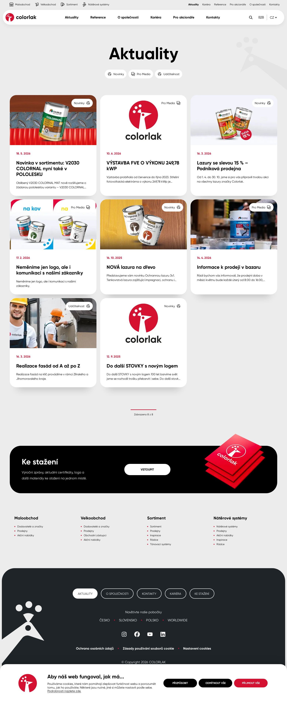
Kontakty (274, 4)
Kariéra (206, 4)
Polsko (152, 620)
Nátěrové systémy (227, 526)
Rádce (154, 539)
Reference (220, 4)
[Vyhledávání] (251, 17)
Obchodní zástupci (95, 535)
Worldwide (178, 620)
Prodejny (22, 530)
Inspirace (155, 535)
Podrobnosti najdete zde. (64, 691)
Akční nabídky (25, 535)
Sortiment (155, 526)
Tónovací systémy (160, 544)
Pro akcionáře (238, 4)
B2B (261, 17)
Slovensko (128, 620)
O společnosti (258, 4)
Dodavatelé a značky (30, 526)
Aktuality (193, 4)
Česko (104, 620)
